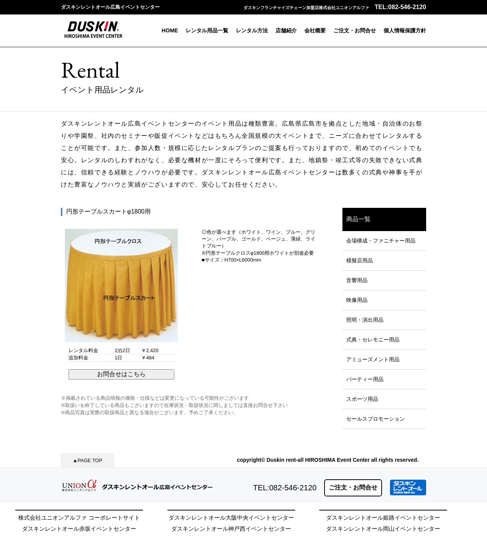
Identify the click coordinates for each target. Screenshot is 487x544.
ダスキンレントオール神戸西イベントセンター (231, 528)
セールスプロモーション (375, 419)
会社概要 (315, 30)
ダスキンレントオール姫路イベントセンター (383, 517)
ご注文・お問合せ (354, 30)
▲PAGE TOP (87, 460)
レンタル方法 (252, 30)
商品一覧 (358, 219)
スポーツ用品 (362, 399)
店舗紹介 (286, 30)
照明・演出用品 (365, 320)
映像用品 (357, 300)
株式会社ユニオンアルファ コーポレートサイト (79, 517)
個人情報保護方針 (405, 30)
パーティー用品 (365, 379)
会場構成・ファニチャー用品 (380, 241)
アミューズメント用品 (372, 359)
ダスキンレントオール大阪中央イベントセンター (231, 517)
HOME (170, 30)
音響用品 (357, 280)
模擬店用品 (359, 260)
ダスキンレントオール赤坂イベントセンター (79, 528)
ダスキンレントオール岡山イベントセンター (383, 528)
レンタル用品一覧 (207, 30)
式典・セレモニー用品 (372, 340)
